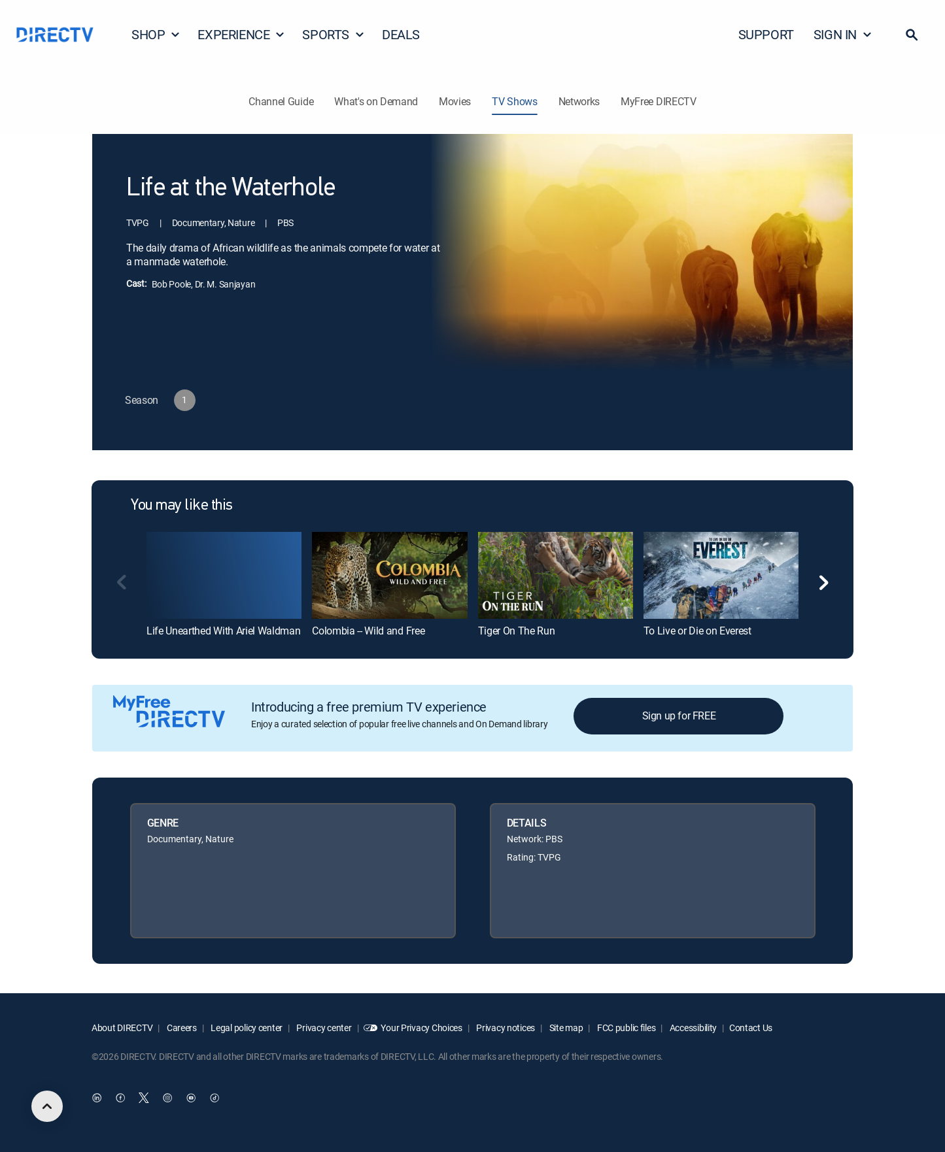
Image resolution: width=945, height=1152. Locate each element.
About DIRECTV (122, 1027)
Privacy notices (505, 1027)
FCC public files (625, 1027)
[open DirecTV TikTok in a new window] (214, 1098)
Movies (455, 101)
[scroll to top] (47, 1106)
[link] (223, 575)
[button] (911, 34)
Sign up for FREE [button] (679, 715)
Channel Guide (281, 101)
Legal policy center (246, 1027)
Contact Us (750, 1027)
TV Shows (514, 101)
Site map (565, 1027)
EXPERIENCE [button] (241, 34)
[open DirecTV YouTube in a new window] (191, 1098)
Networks (579, 101)
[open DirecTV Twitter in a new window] (144, 1098)
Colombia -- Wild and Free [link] (368, 630)
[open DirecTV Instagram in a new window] (167, 1098)
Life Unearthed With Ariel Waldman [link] (223, 630)
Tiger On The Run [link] (516, 630)
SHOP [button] (155, 34)
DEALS (401, 34)
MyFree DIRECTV (658, 101)
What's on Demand (376, 101)
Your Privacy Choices (421, 1027)
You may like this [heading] (182, 506)
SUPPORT (766, 34)
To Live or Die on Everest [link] (697, 630)
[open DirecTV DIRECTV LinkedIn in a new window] (97, 1098)
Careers (181, 1027)
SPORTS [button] (333, 34)
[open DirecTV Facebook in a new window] (120, 1098)
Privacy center (323, 1027)
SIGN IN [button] (843, 34)
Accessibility (692, 1027)
